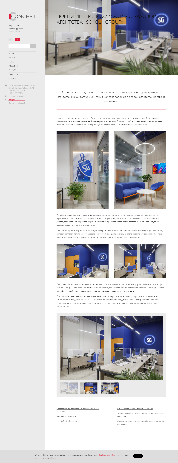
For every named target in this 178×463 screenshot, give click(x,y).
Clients (12, 70)
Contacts (14, 79)
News (11, 62)
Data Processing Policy (107, 455)
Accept (138, 456)
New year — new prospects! (68, 416)
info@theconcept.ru (17, 100)
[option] (111, 348)
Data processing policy (18, 103)
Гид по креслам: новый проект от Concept (135, 409)
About (12, 58)
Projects (13, 66)
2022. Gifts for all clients (67, 421)
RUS (10, 39)
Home (11, 54)
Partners (13, 74)
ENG (17, 39)
